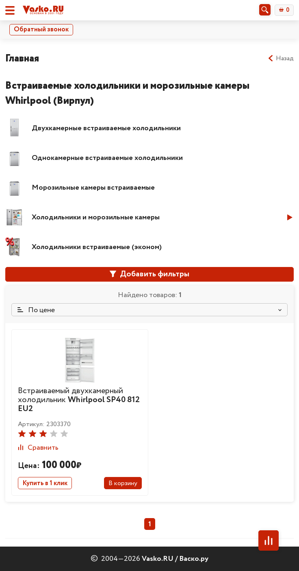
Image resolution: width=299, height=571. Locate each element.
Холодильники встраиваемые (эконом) (97, 247)
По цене (36, 310)
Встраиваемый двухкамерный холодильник (79, 400)
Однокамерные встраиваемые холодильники (107, 158)
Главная (22, 58)
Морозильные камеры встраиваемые (93, 187)
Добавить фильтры (149, 274)
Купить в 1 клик (44, 483)
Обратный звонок (41, 29)
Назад (280, 58)
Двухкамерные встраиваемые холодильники (106, 128)
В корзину (122, 483)
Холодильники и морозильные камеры (96, 217)
